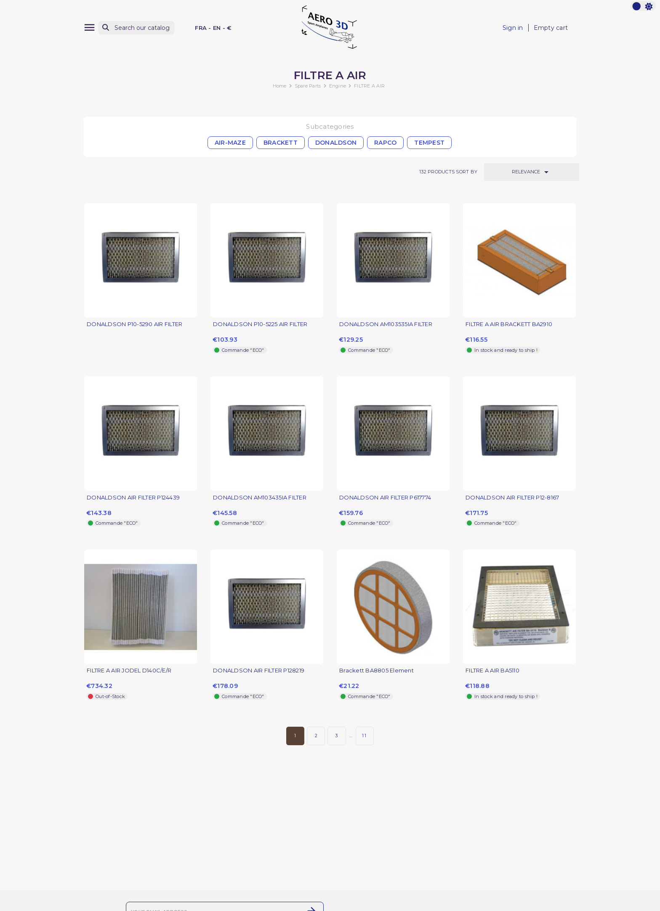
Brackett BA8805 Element (376, 670)
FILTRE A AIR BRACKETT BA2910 (509, 324)
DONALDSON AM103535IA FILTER (385, 324)
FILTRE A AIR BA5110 (492, 670)
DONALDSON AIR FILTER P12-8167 (512, 497)
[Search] (136, 28)
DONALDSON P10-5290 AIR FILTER (134, 324)
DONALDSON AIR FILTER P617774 (385, 497)
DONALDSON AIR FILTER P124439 (133, 497)
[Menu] (89, 27)
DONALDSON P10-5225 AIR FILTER (260, 324)
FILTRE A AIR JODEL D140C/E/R (129, 670)
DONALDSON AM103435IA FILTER (259, 497)
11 (364, 735)
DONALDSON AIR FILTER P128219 (258, 670)
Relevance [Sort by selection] (531, 172)
